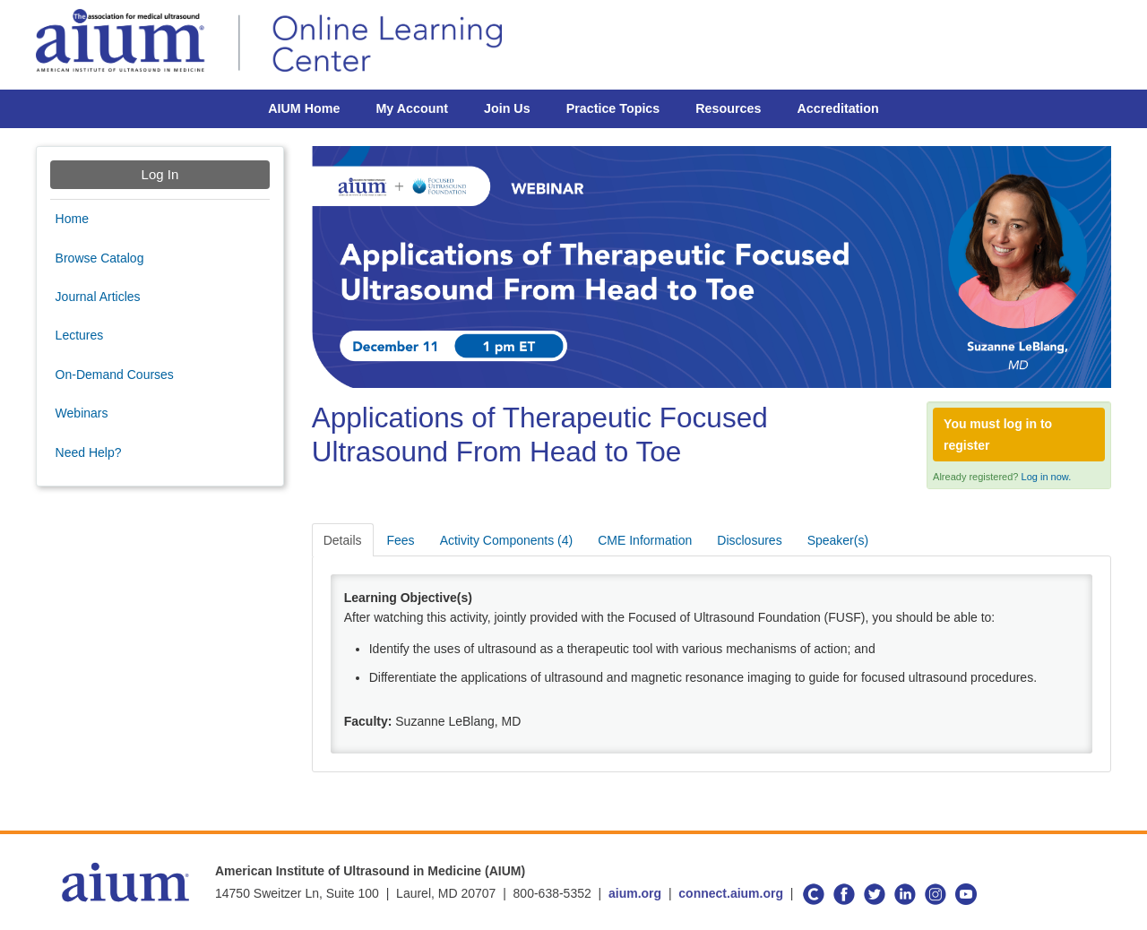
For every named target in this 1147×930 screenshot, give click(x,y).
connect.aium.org (730, 893)
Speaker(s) (837, 540)
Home (72, 218)
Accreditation (837, 108)
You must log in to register (998, 434)
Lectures (80, 335)
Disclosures (749, 540)
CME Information (645, 540)
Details (342, 540)
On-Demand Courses (115, 374)
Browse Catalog (100, 258)
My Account (411, 108)
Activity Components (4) (507, 540)
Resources (728, 108)
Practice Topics (613, 108)
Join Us (507, 108)
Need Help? (89, 452)
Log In (160, 174)
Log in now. (1047, 476)
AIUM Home (304, 108)
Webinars (82, 413)
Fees (401, 540)
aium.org (634, 893)
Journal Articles (98, 296)
